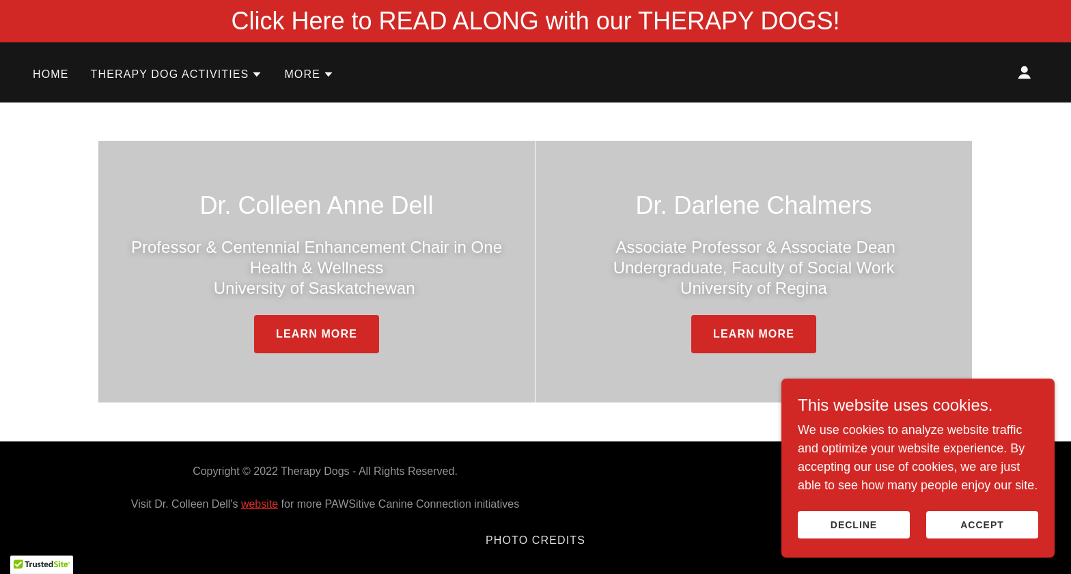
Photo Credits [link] (535, 540)
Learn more (316, 334)
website (259, 504)
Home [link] (51, 74)
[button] (177, 74)
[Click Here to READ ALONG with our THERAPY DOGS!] (535, 21)
